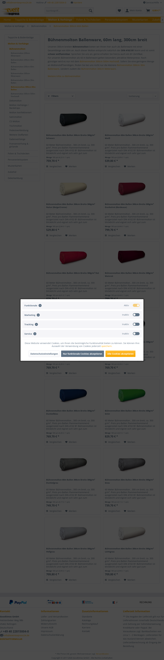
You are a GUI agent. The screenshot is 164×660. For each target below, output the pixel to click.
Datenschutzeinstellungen (44, 353)
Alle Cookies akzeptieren (120, 353)
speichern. (106, 346)
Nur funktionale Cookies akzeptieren (82, 353)
